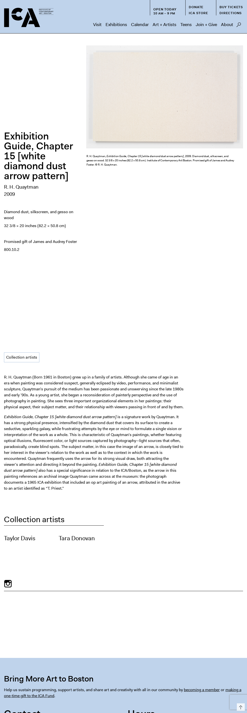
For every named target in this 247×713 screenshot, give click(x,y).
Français (144, 696)
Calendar (140, 25)
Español (128, 696)
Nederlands (181, 696)
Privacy (210, 686)
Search (238, 26)
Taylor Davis (19, 367)
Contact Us (232, 686)
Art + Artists (164, 25)
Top (240, 706)
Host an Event (127, 686)
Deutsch (161, 696)
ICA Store (198, 13)
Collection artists (21, 186)
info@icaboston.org (21, 587)
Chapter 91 (187, 686)
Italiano (199, 696)
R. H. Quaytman (21, 101)
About (227, 25)
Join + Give (206, 25)
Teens (186, 25)
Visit (97, 25)
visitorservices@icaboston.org (30, 571)
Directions (231, 13)
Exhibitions (116, 25)
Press (150, 686)
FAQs (166, 686)
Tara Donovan (77, 367)
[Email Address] (62, 650)
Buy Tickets (231, 7)
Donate (196, 7)
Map (8, 609)
